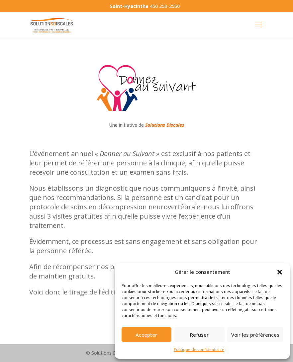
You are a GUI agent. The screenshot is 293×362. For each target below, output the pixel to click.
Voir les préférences (255, 334)
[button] (279, 272)
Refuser (199, 334)
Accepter (146, 334)
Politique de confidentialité (199, 349)
